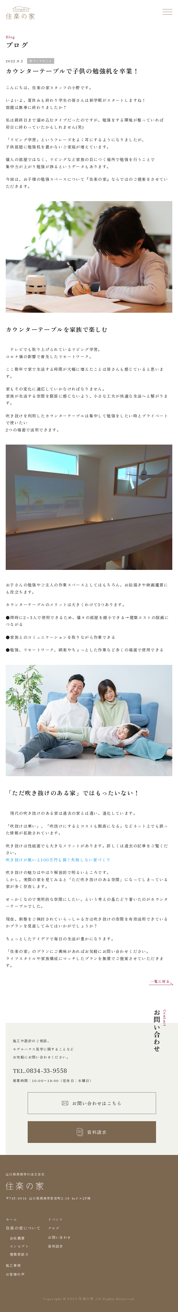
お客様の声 (15, 1274)
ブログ (53, 1228)
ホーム (11, 1219)
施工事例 (13, 1265)
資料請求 (55, 1246)
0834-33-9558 (47, 1070)
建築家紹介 (19, 1254)
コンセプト (19, 1246)
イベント (55, 1219)
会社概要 (17, 1238)
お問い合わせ (59, 1237)
